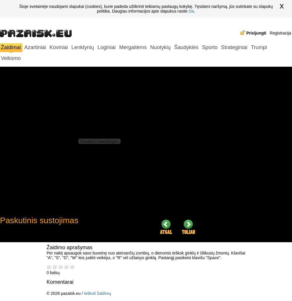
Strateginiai (234, 47)
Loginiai (106, 47)
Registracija (280, 33)
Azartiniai (35, 47)
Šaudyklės (186, 47)
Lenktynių (82, 47)
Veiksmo (11, 58)
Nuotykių (160, 47)
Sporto (209, 47)
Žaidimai (11, 48)
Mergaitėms (133, 47)
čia (191, 11)
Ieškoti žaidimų (97, 293)
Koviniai (58, 47)
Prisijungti (256, 33)
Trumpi (259, 47)
